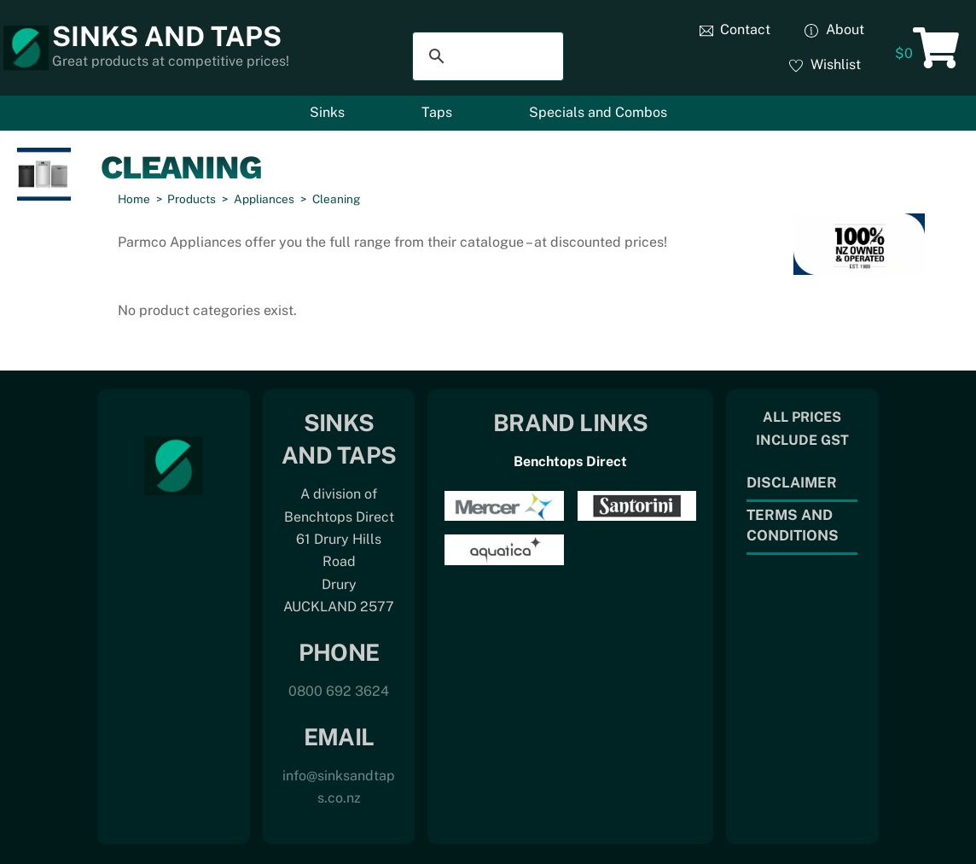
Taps (436, 112)
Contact (735, 29)
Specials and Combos (598, 112)
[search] (486, 56)
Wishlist (825, 64)
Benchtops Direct (570, 461)
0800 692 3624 (338, 691)
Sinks (327, 112)
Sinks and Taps (167, 36)
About (834, 29)
